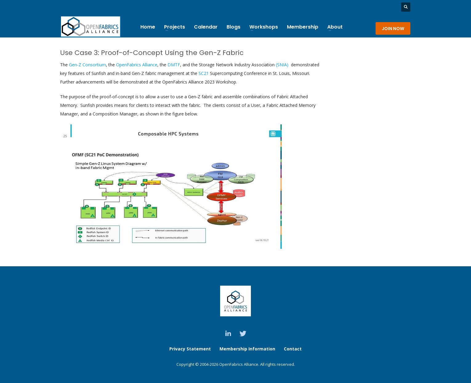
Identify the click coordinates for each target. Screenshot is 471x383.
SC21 (203, 73)
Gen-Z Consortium (87, 65)
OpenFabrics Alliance (136, 65)
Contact (293, 349)
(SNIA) (283, 65)
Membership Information (247, 349)
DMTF (173, 65)
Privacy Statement (190, 349)
